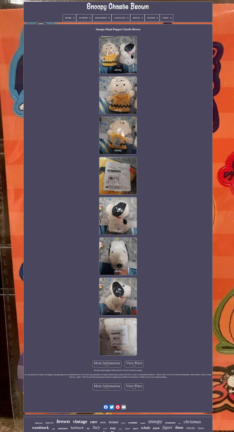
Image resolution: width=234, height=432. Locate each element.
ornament (170, 422)
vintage (80, 421)
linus (179, 427)
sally (53, 429)
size (88, 428)
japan (127, 428)
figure (167, 427)
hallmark (77, 428)
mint (103, 422)
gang (120, 429)
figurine (50, 422)
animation (63, 428)
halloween (39, 423)
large (113, 428)
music (143, 423)
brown (63, 421)
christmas (192, 421)
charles (190, 428)
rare (93, 422)
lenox (201, 428)
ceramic (132, 422)
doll (179, 423)
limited (113, 422)
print (123, 423)
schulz (145, 428)
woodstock (40, 428)
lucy (96, 427)
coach (105, 429)
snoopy (155, 421)
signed (135, 428)
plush (156, 428)
